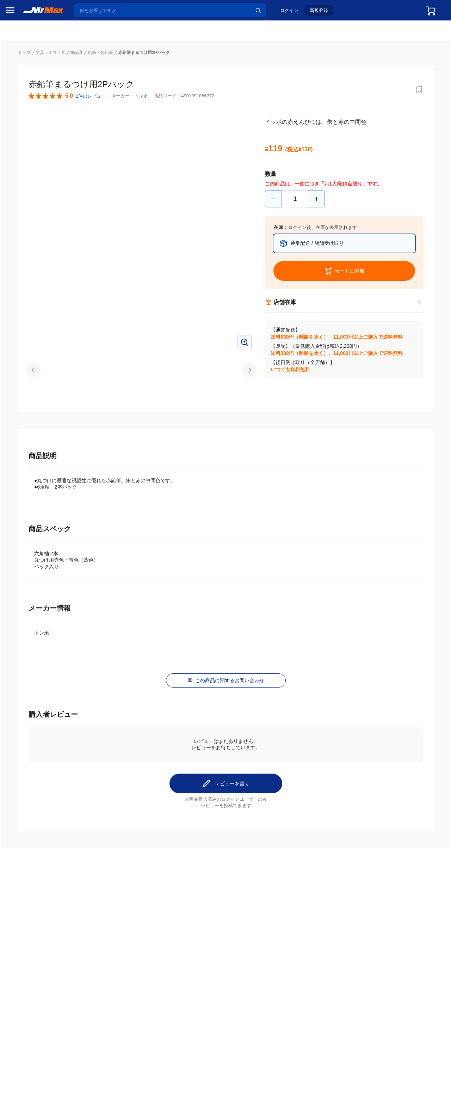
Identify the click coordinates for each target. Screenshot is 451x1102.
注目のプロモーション (33, 85)
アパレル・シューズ (27, 510)
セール (15, 71)
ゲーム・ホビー (25, 555)
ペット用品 (20, 495)
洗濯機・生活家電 (27, 436)
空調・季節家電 (25, 421)
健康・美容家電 (25, 451)
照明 (13, 466)
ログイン (295, 13)
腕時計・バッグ (25, 525)
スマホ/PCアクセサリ (27, 481)
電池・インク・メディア (27, 540)
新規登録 (324, 13)
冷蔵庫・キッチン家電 (27, 407)
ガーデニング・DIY (27, 570)
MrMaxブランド (25, 98)
